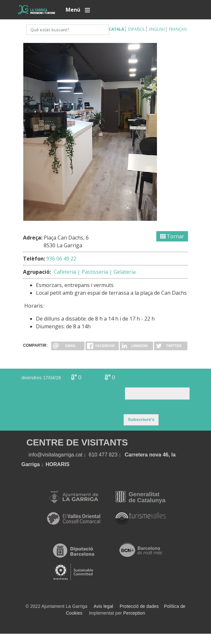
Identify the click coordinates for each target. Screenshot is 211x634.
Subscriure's (141, 419)
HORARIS (58, 464)
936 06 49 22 (61, 258)
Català (116, 29)
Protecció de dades (139, 606)
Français (178, 29)
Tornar (172, 236)
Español (136, 29)
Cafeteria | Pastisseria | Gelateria (95, 271)
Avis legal (103, 606)
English (157, 29)
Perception (134, 613)
